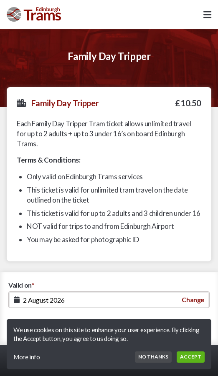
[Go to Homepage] (34, 14)
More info (26, 357)
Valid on (21, 285)
